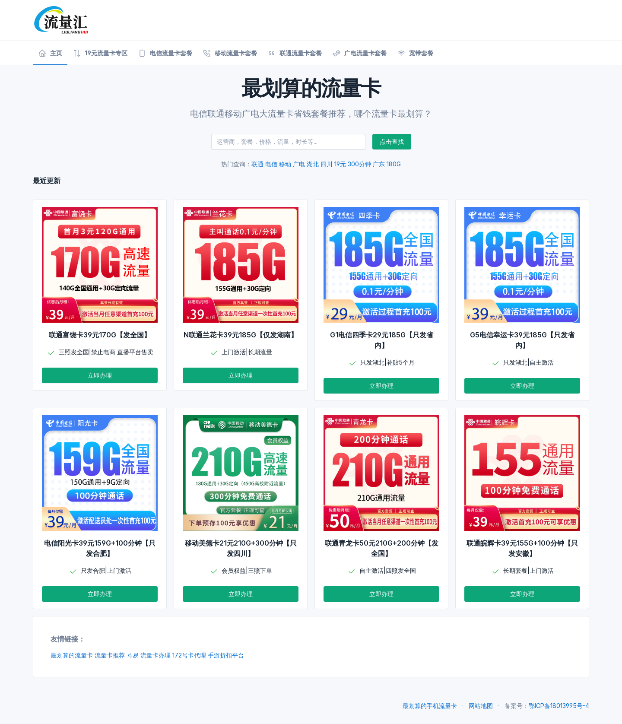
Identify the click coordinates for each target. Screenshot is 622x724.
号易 (133, 655)
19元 (340, 164)
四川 (327, 164)
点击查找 (392, 141)
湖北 (313, 164)
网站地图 (481, 705)
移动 (285, 164)
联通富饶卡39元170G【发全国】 (100, 334)
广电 (299, 164)
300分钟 (359, 164)
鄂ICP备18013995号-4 (559, 705)
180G (394, 164)
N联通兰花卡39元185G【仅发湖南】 (241, 334)
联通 (257, 164)
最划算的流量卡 (72, 655)
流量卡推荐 (110, 655)
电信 (271, 164)
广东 (379, 164)
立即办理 (100, 375)
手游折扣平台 (226, 655)
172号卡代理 (189, 655)
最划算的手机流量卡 (430, 705)
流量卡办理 (155, 655)
